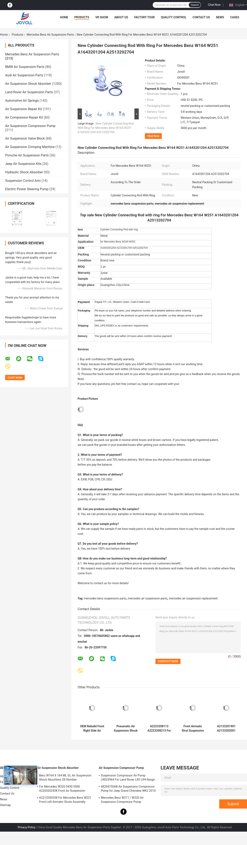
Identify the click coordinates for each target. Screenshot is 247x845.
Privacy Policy (26, 827)
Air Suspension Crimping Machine (30, 147)
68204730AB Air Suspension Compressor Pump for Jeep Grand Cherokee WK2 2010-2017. (128, 789)
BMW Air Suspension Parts (24, 67)
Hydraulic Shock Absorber (24, 172)
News (220, 17)
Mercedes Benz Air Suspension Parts (50, 34)
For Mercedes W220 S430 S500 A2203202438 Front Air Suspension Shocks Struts (62, 789)
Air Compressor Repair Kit (24, 117)
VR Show (101, 17)
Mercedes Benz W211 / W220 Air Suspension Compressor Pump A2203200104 (122, 800)
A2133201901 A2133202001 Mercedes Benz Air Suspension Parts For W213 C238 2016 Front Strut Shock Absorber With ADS (226, 728)
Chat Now (214, 4)
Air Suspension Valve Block (25, 138)
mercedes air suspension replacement (193, 598)
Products (81, 17)
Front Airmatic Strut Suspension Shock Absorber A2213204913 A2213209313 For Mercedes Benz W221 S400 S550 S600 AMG (193, 728)
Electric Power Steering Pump (26, 189)
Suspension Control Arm (23, 181)
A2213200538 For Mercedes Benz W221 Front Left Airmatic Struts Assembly (65, 799)
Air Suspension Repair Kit (23, 109)
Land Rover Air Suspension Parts (29, 92)
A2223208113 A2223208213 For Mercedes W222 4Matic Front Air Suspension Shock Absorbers (159, 728)
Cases (234, 17)
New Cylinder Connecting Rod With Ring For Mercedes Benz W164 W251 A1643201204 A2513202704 (106, 128)
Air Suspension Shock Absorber (28, 84)
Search (195, 4)
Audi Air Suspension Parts (24, 75)
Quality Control (173, 17)
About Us (121, 17)
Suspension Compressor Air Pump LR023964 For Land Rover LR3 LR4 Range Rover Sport (128, 778)
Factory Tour (144, 17)
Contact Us (201, 17)
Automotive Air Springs (22, 101)
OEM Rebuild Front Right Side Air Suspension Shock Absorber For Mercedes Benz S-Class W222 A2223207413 (92, 728)
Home (64, 17)
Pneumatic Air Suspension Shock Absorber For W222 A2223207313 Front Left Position (126, 728)
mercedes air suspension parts (147, 598)
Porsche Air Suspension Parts (27, 155)
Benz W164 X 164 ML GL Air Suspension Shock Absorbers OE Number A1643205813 (65, 778)
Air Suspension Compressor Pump (30, 126)
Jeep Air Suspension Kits (23, 164)
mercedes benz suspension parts (105, 598)
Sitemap (5, 805)
